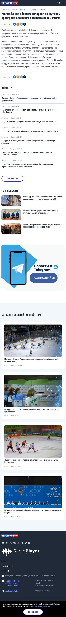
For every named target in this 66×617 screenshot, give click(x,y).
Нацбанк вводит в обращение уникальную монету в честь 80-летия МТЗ (29, 121)
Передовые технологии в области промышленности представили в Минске (30, 131)
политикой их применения (40, 606)
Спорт (16, 9)
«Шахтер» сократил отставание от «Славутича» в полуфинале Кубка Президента (31, 461)
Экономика (4, 118)
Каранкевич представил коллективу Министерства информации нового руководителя (42, 225)
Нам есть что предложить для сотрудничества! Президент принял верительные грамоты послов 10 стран (27, 165)
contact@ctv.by (35, 591)
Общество (4, 149)
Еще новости (12, 178)
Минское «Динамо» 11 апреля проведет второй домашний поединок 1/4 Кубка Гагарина (29, 99)
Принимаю (33, 612)
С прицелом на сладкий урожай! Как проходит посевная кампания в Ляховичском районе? (27, 153)
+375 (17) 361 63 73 (35, 583)
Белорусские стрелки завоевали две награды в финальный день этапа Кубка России (28, 111)
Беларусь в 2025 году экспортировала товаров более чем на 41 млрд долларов (28, 141)
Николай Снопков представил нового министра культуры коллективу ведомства (41, 211)
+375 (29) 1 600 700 (35, 585)
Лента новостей (7, 9)
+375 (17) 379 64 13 (35, 581)
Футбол (22, 9)
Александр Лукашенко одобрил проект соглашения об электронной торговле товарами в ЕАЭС (43, 197)
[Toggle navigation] (62, 3)
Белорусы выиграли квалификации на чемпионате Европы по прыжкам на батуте (32, 511)
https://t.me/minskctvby (10, 246)
